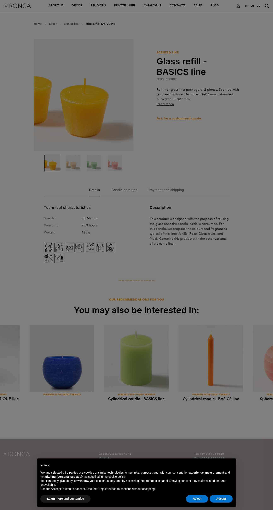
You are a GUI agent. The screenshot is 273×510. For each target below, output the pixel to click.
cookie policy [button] (116, 484)
